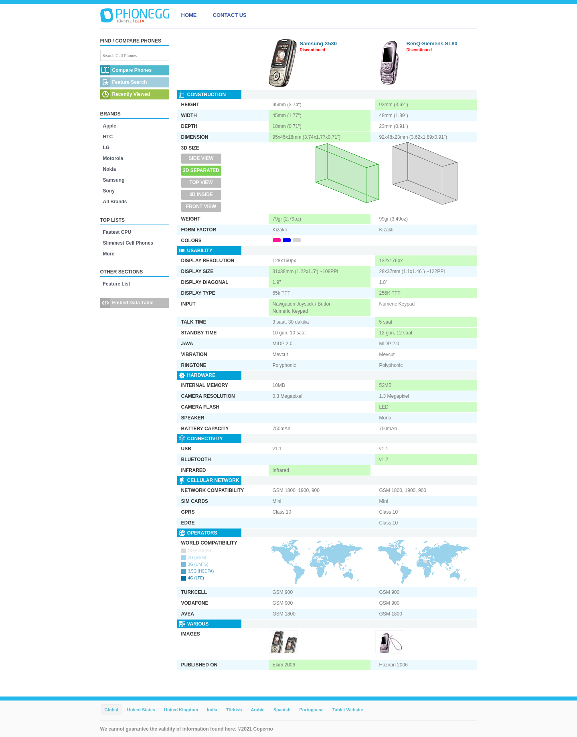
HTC (108, 137)
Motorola (113, 158)
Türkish (234, 709)
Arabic (257, 709)
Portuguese (311, 709)
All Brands (115, 201)
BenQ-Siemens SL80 (432, 43)
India (212, 709)
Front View (201, 206)
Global (111, 709)
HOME (189, 15)
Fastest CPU (117, 232)
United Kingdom (181, 709)
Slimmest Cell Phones (128, 243)
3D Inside (201, 194)
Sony (109, 191)
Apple (109, 126)
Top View (201, 182)
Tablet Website (347, 709)
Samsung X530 (318, 43)
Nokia (109, 169)
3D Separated (201, 170)
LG (106, 147)
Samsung (114, 180)
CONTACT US (230, 15)
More (109, 254)
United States (141, 709)
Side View (200, 158)
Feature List (116, 284)
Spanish (282, 709)
